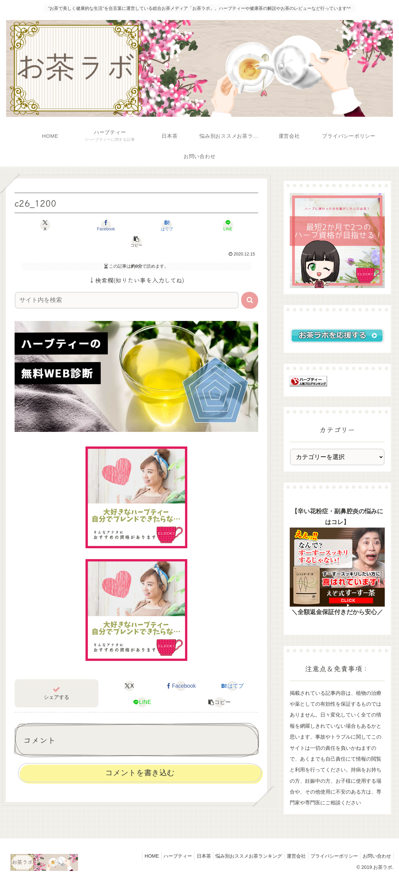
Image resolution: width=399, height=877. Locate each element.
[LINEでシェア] (185, 225)
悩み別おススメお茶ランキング (240, 856)
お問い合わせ (375, 856)
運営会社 (290, 856)
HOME (136, 856)
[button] (233, 225)
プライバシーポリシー (330, 856)
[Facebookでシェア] (87, 225)
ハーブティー (164, 856)
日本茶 (193, 856)
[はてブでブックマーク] (136, 225)
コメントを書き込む (140, 756)
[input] (127, 283)
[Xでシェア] (38, 225)
